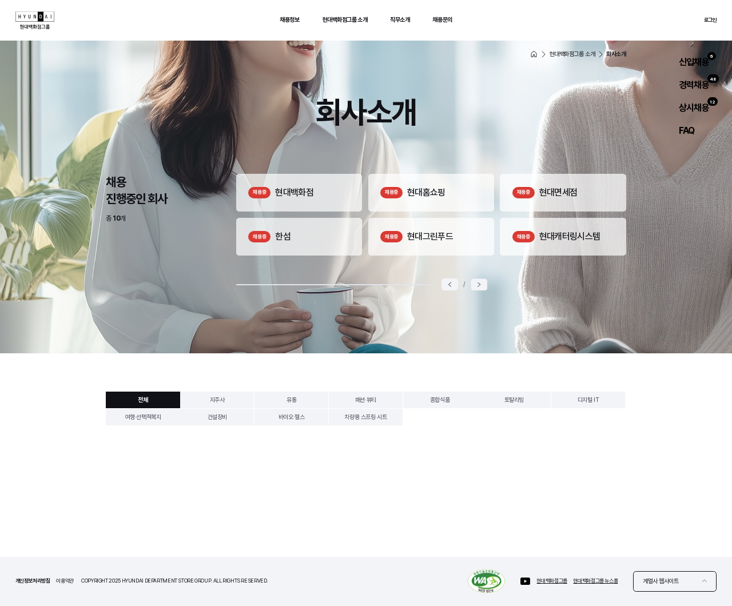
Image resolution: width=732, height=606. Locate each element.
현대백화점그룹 (551, 580)
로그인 (710, 20)
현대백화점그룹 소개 (345, 19)
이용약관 (65, 580)
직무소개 (399, 19)
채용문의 (442, 19)
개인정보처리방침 (32, 580)
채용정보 (289, 19)
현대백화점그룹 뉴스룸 (595, 580)
